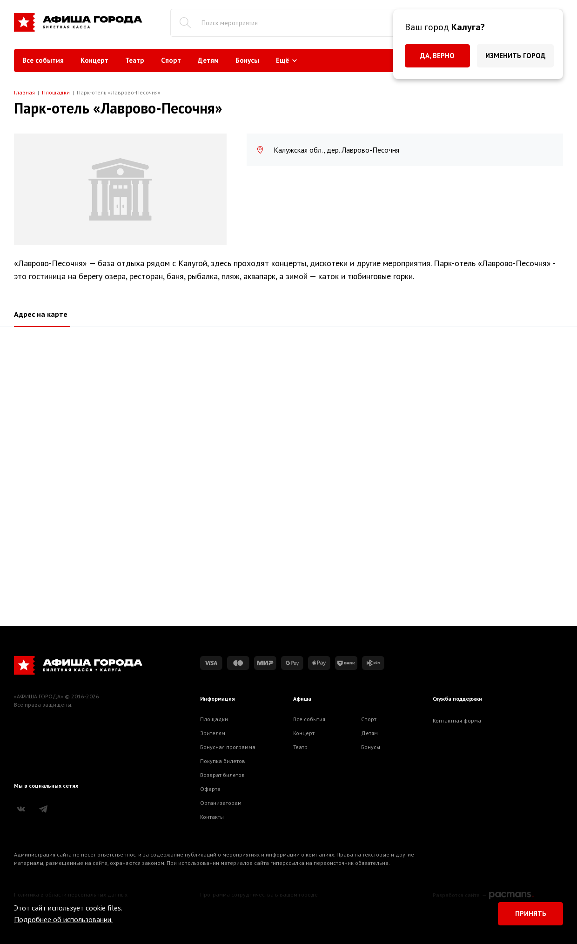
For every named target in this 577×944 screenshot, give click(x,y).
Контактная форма (457, 720)
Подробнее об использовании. (63, 919)
